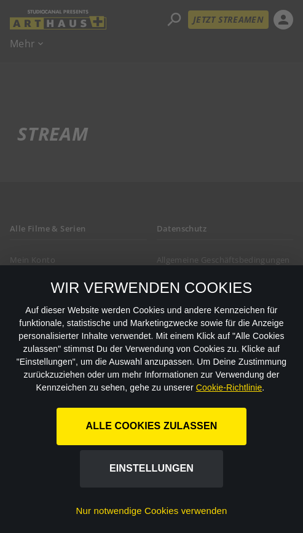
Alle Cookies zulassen (152, 426)
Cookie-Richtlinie (229, 387)
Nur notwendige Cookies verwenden (151, 510)
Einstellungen (151, 468)
